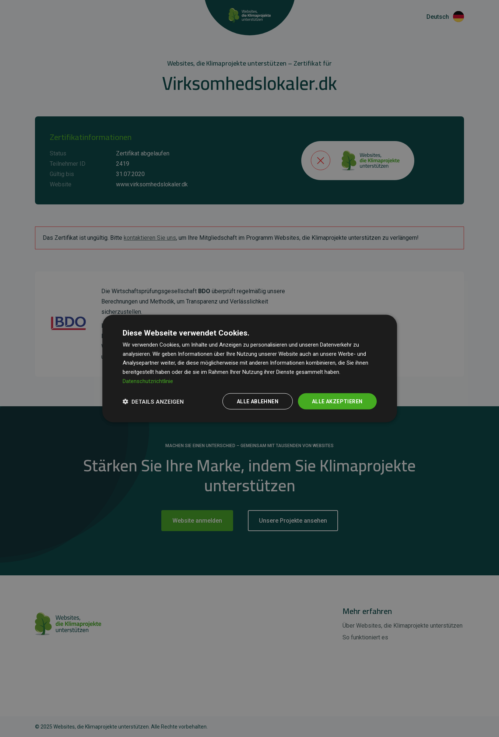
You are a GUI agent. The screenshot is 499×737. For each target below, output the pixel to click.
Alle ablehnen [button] (257, 401)
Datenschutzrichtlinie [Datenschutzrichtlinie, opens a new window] (148, 381)
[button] (153, 401)
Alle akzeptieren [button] (337, 401)
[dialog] (249, 368)
